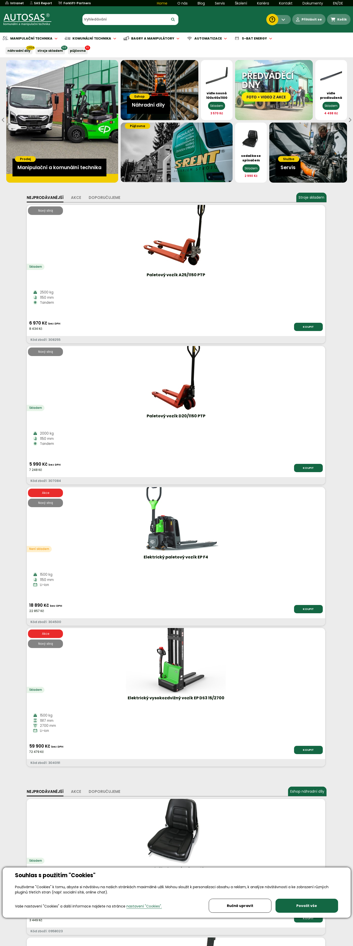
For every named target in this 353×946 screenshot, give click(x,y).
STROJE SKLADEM (50, 51)
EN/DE (338, 3)
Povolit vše (306, 905)
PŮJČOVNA (78, 51)
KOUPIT (82, 327)
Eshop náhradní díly (307, 368)
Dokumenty (313, 3)
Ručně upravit (240, 905)
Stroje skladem (311, 197)
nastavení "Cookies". (144, 906)
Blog (201, 3)
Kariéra (263, 3)
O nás (182, 3)
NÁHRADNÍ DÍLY (18, 51)
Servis (220, 3)
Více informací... (268, 616)
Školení (241, 3)
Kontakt (286, 3)
